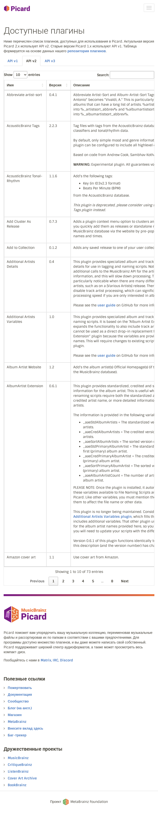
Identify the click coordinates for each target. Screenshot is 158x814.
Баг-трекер (17, 735)
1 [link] (53, 581)
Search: (125, 75)
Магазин (15, 715)
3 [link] (73, 581)
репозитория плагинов (87, 51)
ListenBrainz (18, 771)
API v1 (13, 61)
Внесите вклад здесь (25, 728)
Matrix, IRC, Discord (57, 660)
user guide (106, 305)
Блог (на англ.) (20, 708)
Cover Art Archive (22, 778)
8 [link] (112, 581)
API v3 (50, 61)
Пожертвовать (20, 688)
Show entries (22, 74)
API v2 (31, 61)
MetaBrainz (17, 721)
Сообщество (18, 701)
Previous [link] (37, 581)
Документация (20, 694)
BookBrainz (17, 785)
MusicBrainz (18, 758)
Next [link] (124, 581)
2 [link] (63, 581)
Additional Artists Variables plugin (102, 516)
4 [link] (83, 581)
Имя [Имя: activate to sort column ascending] (10, 85)
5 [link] (93, 581)
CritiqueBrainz (20, 764)
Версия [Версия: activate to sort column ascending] (55, 85)
